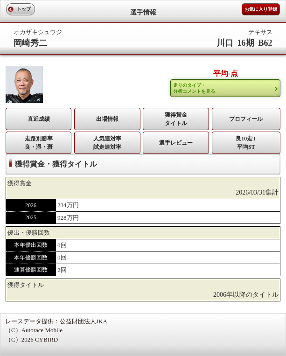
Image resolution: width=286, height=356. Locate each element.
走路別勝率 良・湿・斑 (39, 142)
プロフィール (246, 119)
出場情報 (107, 119)
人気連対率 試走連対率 (107, 142)
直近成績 (39, 119)
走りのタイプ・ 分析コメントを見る (194, 88)
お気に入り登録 (260, 9)
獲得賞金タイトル (176, 119)
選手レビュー (176, 143)
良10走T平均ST (246, 142)
